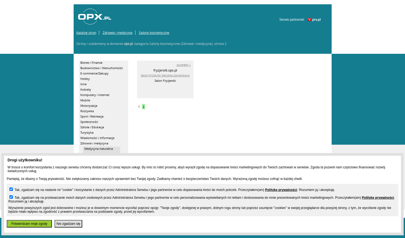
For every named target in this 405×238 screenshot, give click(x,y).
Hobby (85, 79)
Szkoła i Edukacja (92, 127)
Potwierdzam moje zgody (29, 224)
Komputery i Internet (94, 95)
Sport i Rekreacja (91, 116)
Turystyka (87, 132)
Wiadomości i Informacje (97, 138)
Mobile (85, 100)
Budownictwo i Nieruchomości (101, 68)
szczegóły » (184, 65)
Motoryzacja (88, 106)
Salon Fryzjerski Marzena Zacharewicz (165, 75)
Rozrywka (87, 111)
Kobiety (85, 89)
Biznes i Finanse (91, 63)
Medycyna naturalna (98, 149)
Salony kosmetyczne (154, 32)
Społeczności (89, 122)
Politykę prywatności (281, 190)
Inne (83, 84)
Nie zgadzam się (68, 224)
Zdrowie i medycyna (117, 32)
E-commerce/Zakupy (94, 73)
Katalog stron (86, 32)
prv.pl (316, 20)
